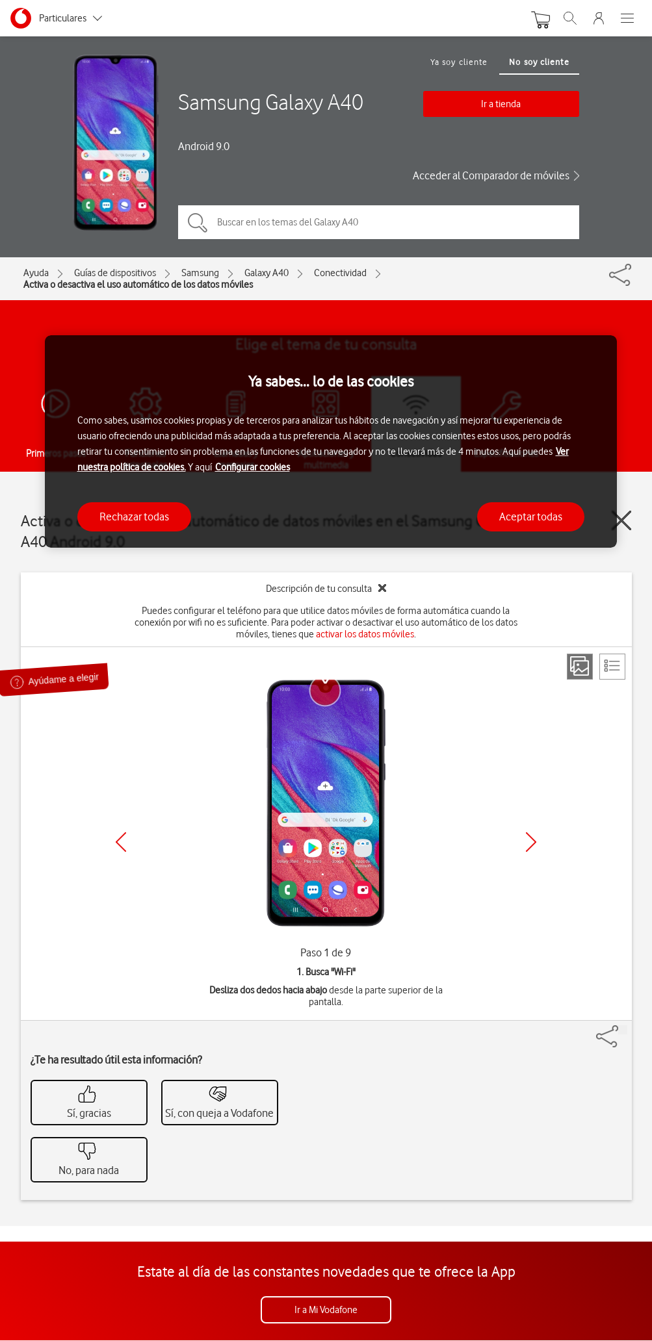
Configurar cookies (252, 467)
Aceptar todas (530, 516)
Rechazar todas (134, 516)
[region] (331, 441)
